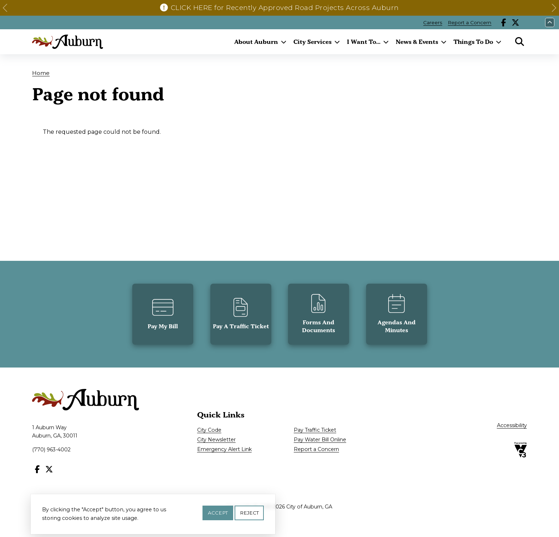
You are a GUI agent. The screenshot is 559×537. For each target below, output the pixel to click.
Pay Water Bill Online (320, 439)
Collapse (549, 22)
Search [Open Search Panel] (520, 42)
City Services (312, 41)
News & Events (417, 41)
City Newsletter (216, 439)
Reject (249, 513)
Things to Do (473, 41)
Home (41, 73)
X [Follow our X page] (515, 22)
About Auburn (256, 41)
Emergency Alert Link (224, 449)
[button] (5, 8)
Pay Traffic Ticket (315, 430)
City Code (209, 430)
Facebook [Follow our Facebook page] (503, 22)
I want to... (363, 41)
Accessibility (512, 425)
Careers (432, 22)
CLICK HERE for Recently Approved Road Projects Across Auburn (285, 8)
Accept (218, 513)
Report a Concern (469, 22)
